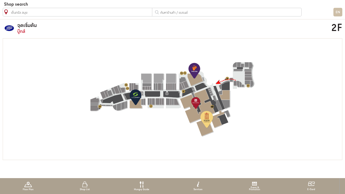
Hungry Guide (141, 186)
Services (197, 186)
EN (338, 12)
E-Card (311, 186)
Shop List (84, 186)
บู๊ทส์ (127, 28)
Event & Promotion (254, 186)
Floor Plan (28, 186)
